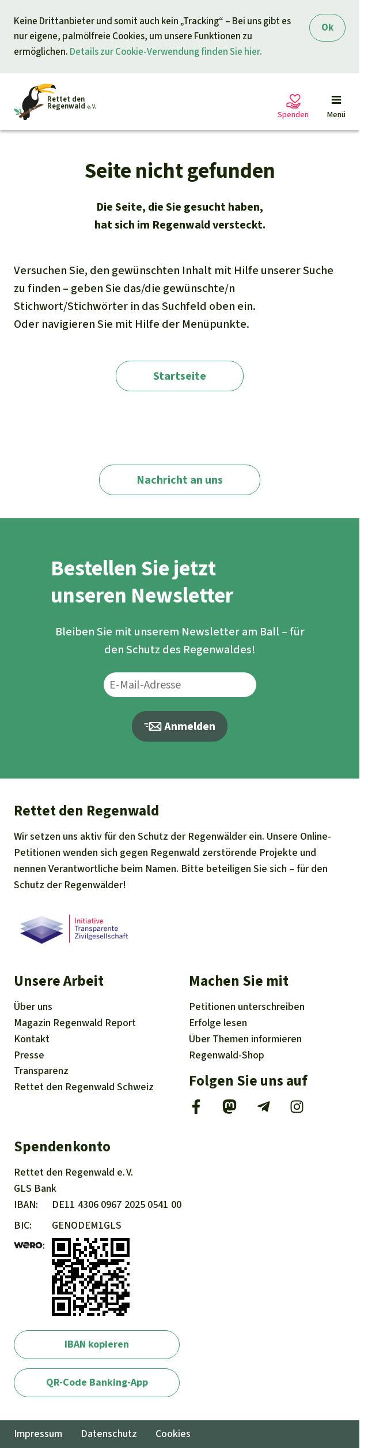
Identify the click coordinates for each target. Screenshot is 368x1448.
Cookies (173, 1433)
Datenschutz (109, 1433)
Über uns (33, 1006)
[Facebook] (196, 1110)
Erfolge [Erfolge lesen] (218, 1023)
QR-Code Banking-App (97, 1382)
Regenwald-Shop (226, 1055)
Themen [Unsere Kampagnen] (245, 1039)
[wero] (28, 1245)
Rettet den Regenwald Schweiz (84, 1087)
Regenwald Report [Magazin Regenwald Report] (75, 1023)
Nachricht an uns (179, 480)
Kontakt (32, 1039)
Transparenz (41, 1070)
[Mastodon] (229, 1110)
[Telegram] (263, 1110)
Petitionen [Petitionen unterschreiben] (247, 1006)
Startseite (179, 376)
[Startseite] (55, 102)
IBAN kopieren (97, 1344)
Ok (327, 27)
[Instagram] (297, 1110)
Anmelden (179, 726)
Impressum (38, 1433)
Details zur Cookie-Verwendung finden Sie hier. (166, 51)
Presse (29, 1055)
